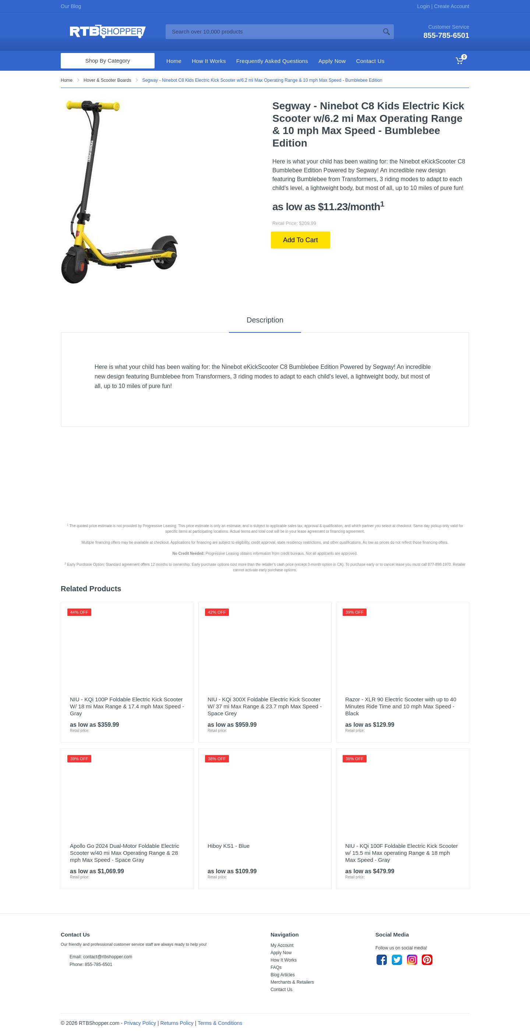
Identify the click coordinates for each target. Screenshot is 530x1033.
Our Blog (71, 6)
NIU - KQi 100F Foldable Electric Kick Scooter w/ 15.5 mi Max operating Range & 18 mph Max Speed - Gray (401, 853)
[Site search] (272, 31)
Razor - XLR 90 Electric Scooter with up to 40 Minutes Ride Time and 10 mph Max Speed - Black (400, 706)
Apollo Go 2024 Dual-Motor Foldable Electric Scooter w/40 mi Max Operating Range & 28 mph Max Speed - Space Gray (124, 853)
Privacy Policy (140, 1023)
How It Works (284, 960)
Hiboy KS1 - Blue (229, 846)
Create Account (450, 6)
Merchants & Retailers (292, 982)
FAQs (276, 967)
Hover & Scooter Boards (107, 80)
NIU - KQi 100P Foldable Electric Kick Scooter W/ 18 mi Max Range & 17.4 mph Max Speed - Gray (127, 706)
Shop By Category (107, 60)
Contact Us (281, 989)
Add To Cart (300, 240)
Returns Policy (177, 1023)
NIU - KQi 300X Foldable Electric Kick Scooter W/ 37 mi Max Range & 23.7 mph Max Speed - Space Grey (265, 706)
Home (67, 80)
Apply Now (281, 952)
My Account (282, 945)
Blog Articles (283, 974)
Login (424, 6)
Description (265, 320)
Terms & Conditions (220, 1023)
